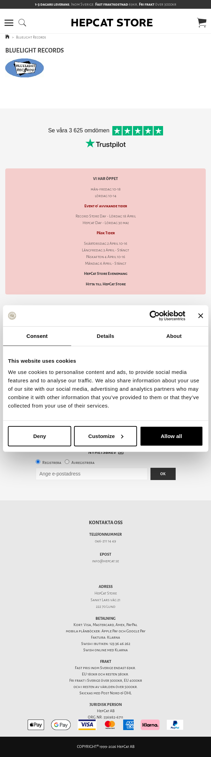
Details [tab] (105, 336)
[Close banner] (200, 315)
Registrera (51, 462)
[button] (9, 22)
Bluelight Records (31, 37)
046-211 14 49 (105, 541)
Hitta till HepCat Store (106, 284)
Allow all (171, 436)
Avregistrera (82, 462)
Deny (39, 436)
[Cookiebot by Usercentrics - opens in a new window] (154, 316)
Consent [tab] (37, 336)
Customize (105, 436)
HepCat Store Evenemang (105, 273)
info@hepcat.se (105, 561)
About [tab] (174, 336)
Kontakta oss (105, 522)
